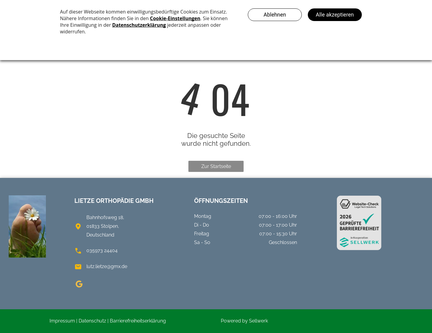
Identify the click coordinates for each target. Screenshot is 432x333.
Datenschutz (92, 321)
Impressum (62, 321)
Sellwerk (258, 321)
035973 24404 (102, 250)
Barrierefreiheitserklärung (138, 321)
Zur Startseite (216, 166)
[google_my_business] (79, 285)
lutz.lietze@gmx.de (106, 266)
